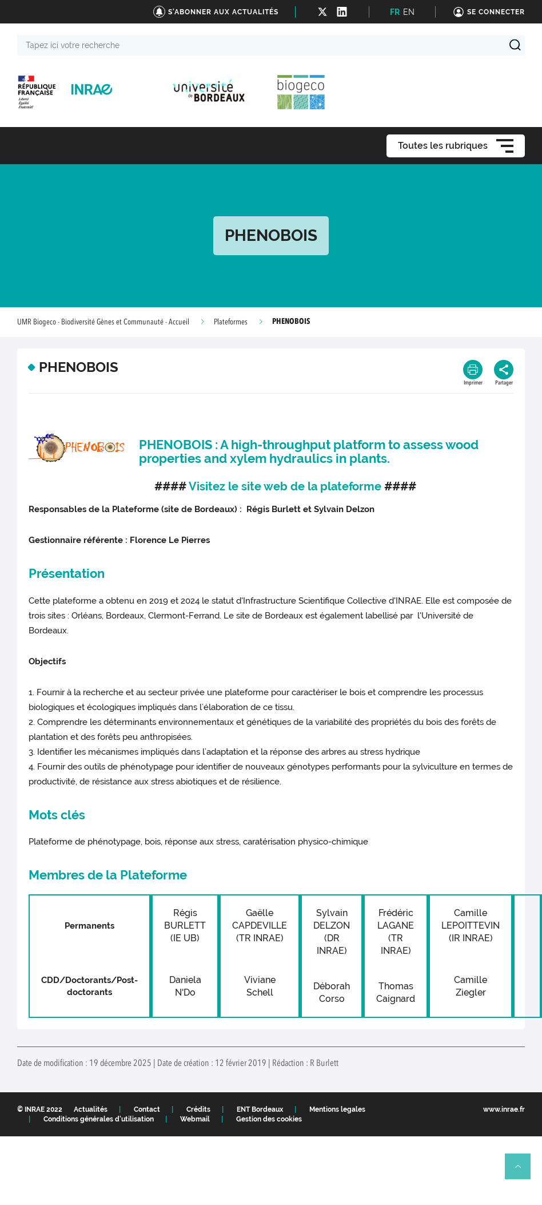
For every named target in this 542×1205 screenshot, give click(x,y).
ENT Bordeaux (260, 1109)
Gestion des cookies (269, 1119)
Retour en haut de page (523, 1171)
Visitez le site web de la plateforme (285, 486)
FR (395, 12)
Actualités (90, 1109)
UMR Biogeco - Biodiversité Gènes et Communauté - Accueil (103, 322)
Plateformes (231, 322)
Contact (147, 1109)
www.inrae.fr (504, 1109)
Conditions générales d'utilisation (98, 1119)
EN (409, 12)
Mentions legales (337, 1109)
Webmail (195, 1119)
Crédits (198, 1109)
